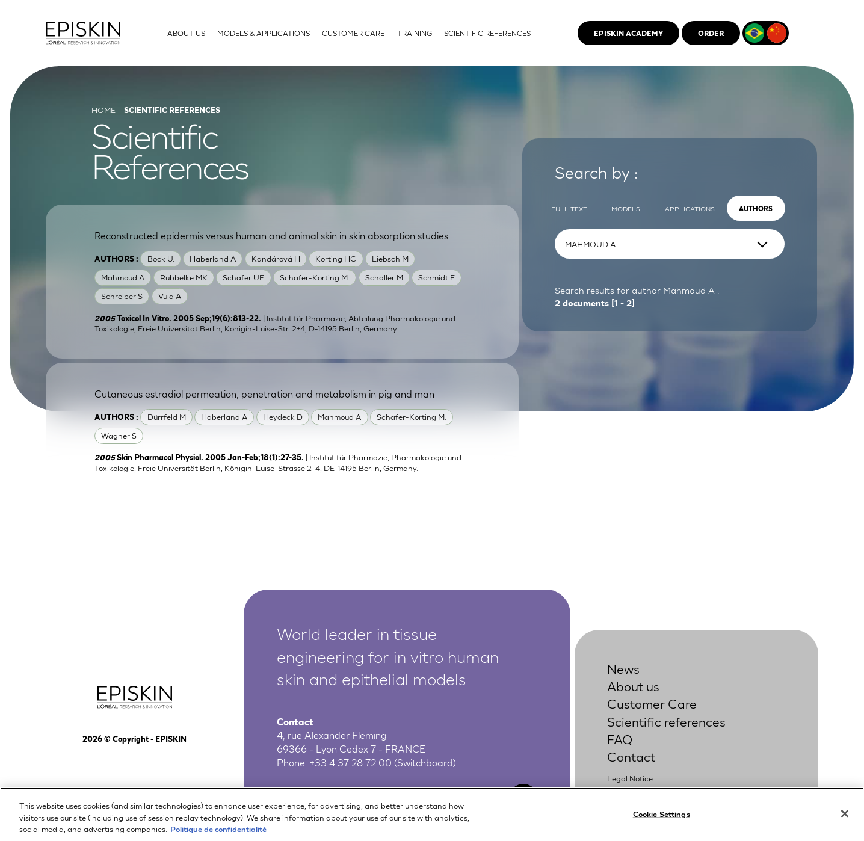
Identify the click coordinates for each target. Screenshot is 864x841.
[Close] (845, 820)
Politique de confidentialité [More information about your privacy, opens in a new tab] (218, 835)
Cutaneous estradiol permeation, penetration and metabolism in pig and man (264, 393)
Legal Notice (630, 779)
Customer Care (652, 703)
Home (103, 110)
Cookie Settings (661, 820)
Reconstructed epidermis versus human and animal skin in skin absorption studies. (272, 235)
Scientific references (666, 721)
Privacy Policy (632, 791)
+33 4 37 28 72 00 (351, 762)
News (623, 668)
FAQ (619, 738)
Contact (631, 756)
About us (633, 685)
